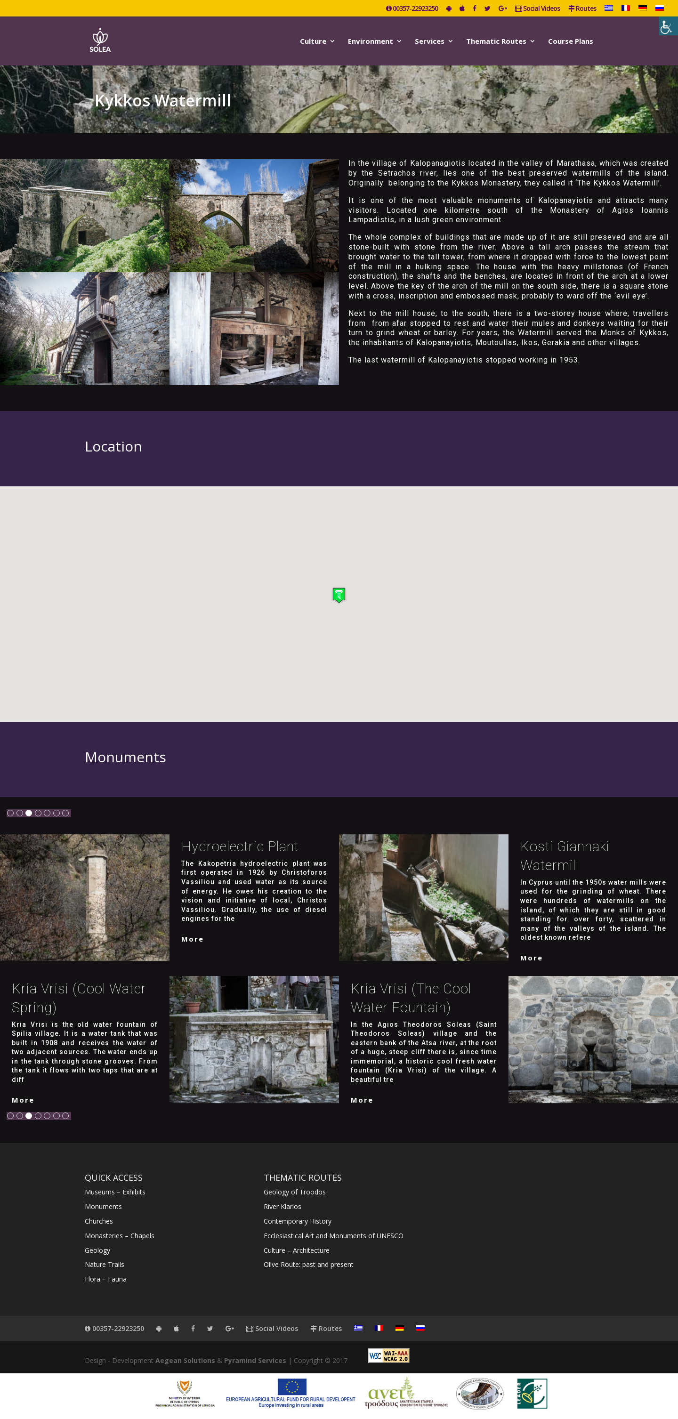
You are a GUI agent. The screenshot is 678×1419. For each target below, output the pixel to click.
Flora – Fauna (106, 1278)
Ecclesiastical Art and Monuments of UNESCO (334, 1235)
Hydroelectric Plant (240, 846)
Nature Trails (104, 1264)
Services (429, 42)
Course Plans (570, 42)
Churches (99, 1221)
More (192, 938)
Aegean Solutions (185, 1360)
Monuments (103, 1206)
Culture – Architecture (297, 1250)
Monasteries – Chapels (119, 1235)
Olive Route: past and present (309, 1264)
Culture (313, 42)
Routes (582, 9)
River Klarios (282, 1206)
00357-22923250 (412, 9)
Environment (370, 42)
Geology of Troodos (295, 1191)
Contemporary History (297, 1221)
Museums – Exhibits (115, 1191)
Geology (97, 1250)
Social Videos (537, 9)
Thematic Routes (496, 42)
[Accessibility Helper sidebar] (668, 25)
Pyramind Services (255, 1360)
